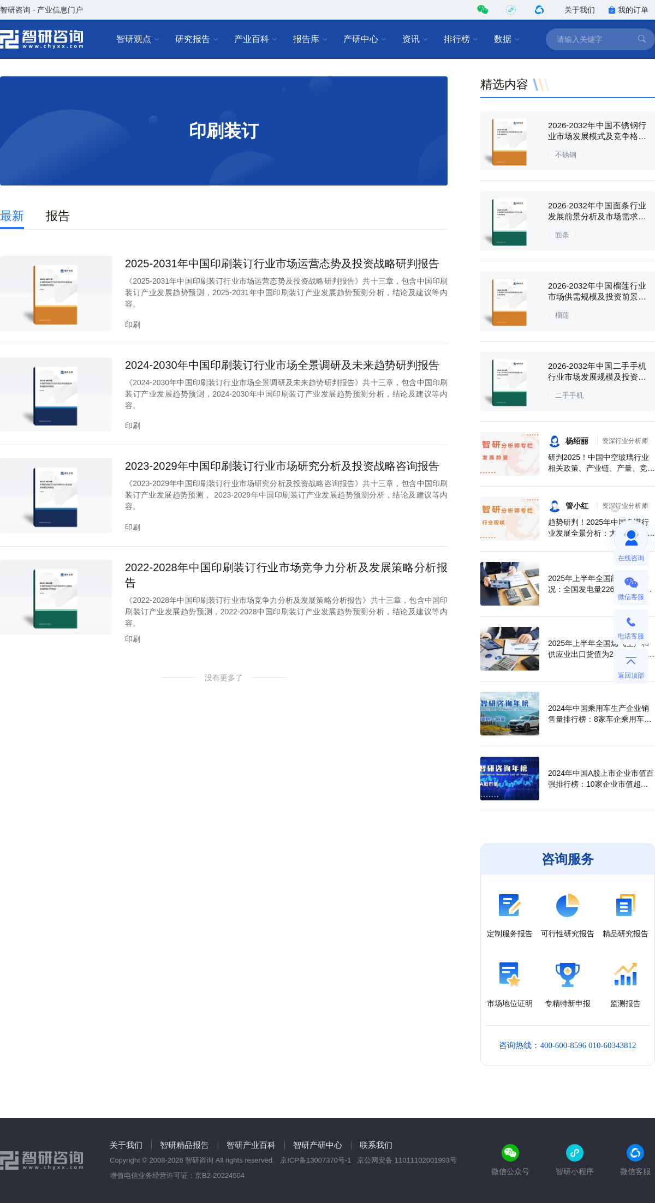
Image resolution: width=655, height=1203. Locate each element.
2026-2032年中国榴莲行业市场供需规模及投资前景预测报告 (597, 296)
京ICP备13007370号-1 (315, 1160)
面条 (562, 235)
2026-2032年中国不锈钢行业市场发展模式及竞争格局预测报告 (597, 136)
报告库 (310, 39)
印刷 (132, 324)
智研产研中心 (317, 1145)
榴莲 (562, 315)
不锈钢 (565, 155)
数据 (507, 39)
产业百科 (256, 39)
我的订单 (628, 9)
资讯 (415, 39)
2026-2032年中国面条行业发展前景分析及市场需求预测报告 (597, 216)
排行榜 (461, 39)
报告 (58, 216)
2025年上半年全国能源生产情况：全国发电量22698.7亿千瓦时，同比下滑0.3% (600, 589)
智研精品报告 (184, 1145)
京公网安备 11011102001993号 (407, 1160)
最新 (12, 216)
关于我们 (579, 9)
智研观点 (138, 39)
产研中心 (365, 39)
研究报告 (197, 39)
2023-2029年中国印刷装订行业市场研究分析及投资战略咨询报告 (282, 466)
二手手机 (569, 395)
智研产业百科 (251, 1145)
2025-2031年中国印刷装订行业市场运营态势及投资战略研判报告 (282, 264)
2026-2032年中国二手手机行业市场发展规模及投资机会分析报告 (597, 376)
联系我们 (376, 1145)
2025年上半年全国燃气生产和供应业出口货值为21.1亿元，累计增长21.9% (601, 654)
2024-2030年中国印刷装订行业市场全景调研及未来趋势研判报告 (282, 365)
